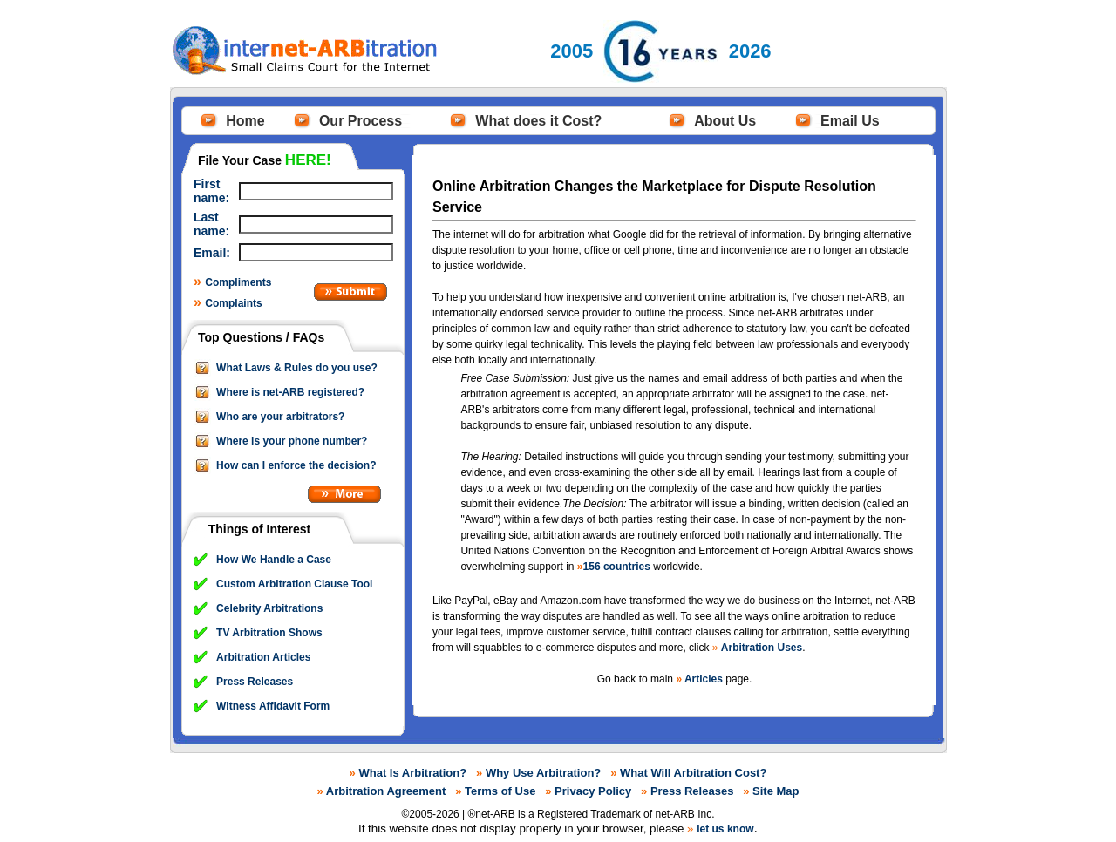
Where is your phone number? (291, 441)
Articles (703, 679)
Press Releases (254, 682)
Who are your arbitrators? (280, 417)
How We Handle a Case (273, 559)
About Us (725, 120)
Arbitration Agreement (386, 791)
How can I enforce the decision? (296, 465)
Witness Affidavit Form (273, 706)
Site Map (775, 791)
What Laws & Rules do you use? (297, 368)
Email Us (850, 120)
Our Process (360, 120)
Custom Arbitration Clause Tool (294, 584)
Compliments (238, 282)
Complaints (233, 303)
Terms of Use (500, 791)
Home (245, 120)
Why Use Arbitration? (543, 772)
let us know (725, 829)
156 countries (616, 566)
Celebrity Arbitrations (269, 608)
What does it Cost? (538, 120)
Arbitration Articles (263, 657)
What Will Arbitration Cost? (693, 772)
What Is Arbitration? (412, 772)
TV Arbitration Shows (269, 633)
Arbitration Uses (761, 648)
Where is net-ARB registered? (290, 392)
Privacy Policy (593, 791)
